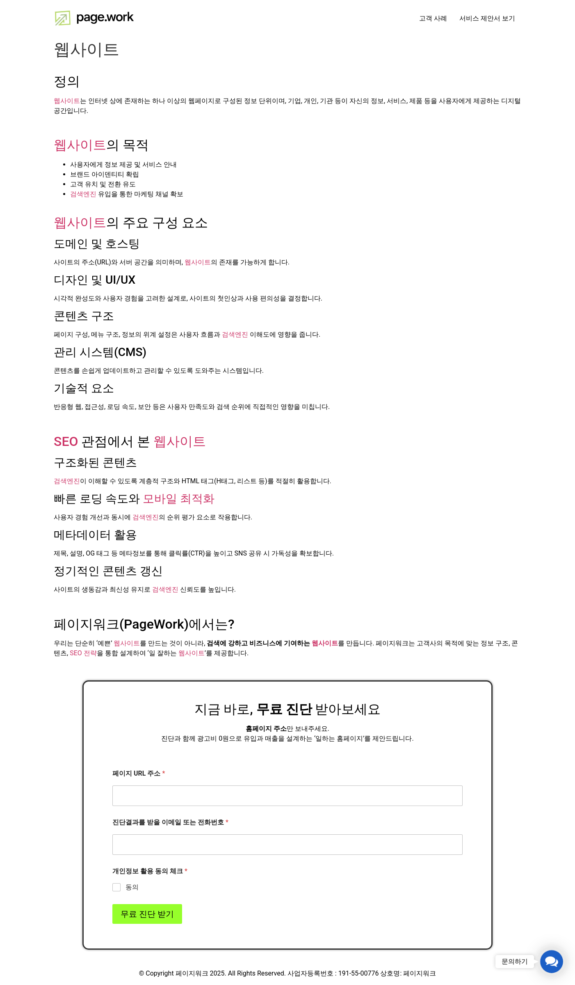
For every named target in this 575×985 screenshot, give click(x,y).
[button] (552, 962)
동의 (132, 887)
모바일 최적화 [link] (178, 498)
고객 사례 (433, 18)
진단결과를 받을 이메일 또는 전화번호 (170, 822)
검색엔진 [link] (83, 194)
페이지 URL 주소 (138, 773)
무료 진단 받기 (147, 914)
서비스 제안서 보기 (487, 18)
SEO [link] (66, 441)
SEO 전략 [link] (83, 653)
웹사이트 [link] (67, 101)
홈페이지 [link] (259, 728)
